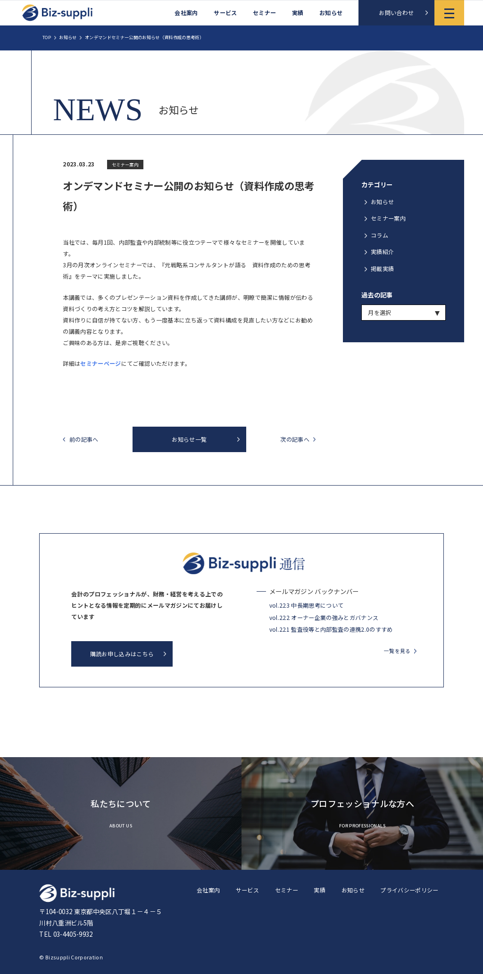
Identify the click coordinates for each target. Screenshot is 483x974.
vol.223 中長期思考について (306, 605)
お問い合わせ (396, 12)
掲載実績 (382, 268)
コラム (379, 235)
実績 (298, 13)
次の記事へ (294, 440)
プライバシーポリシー (409, 890)
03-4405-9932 (73, 934)
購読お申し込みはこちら (122, 654)
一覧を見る (397, 650)
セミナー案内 (388, 218)
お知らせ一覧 (189, 439)
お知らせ (330, 13)
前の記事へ (84, 440)
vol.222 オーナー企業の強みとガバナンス (324, 617)
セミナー (264, 13)
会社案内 (186, 13)
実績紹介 (382, 252)
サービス (225, 13)
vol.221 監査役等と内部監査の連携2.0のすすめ (331, 629)
